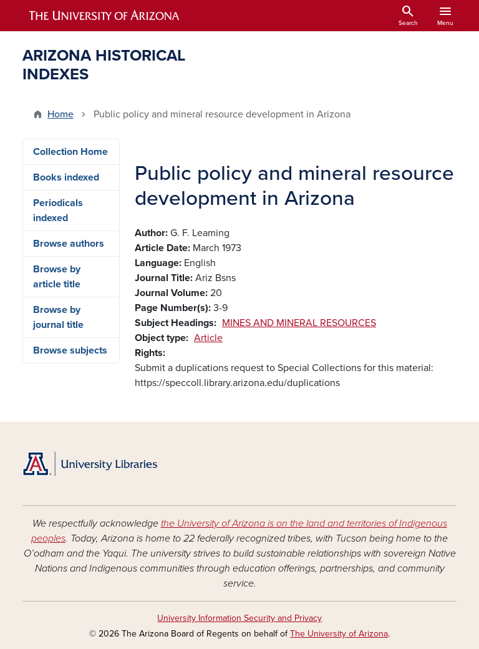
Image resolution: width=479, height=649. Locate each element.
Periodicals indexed (58, 210)
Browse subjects (70, 350)
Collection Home (70, 152)
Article (208, 338)
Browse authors (68, 243)
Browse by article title (56, 276)
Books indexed (66, 177)
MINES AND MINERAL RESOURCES (299, 323)
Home (60, 114)
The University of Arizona (339, 633)
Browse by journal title (58, 317)
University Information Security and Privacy (239, 618)
